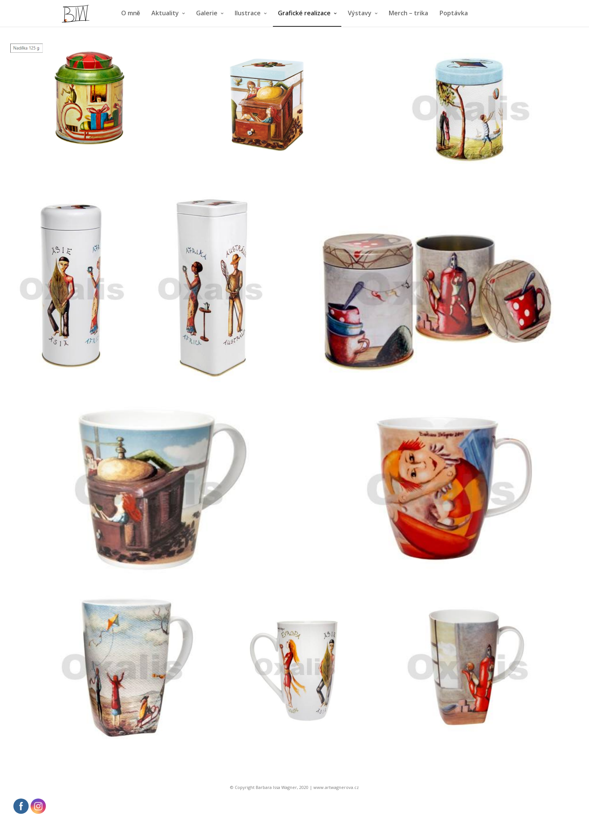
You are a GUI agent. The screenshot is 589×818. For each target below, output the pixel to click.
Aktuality (165, 13)
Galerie (206, 13)
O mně (130, 13)
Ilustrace (248, 13)
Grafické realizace (304, 13)
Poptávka (454, 13)
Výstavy (360, 13)
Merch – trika (408, 13)
